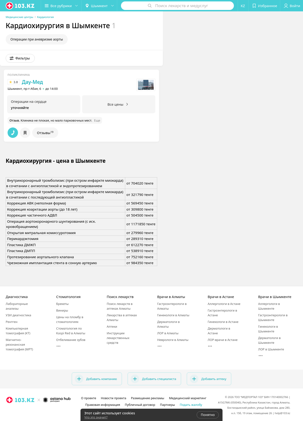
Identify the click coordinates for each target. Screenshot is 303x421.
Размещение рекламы (147, 398)
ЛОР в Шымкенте (271, 349)
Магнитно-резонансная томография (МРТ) (19, 344)
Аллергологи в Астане (224, 304)
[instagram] (9, 410)
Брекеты (62, 304)
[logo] (20, 5)
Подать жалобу (191, 405)
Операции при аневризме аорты (36, 39)
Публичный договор (140, 405)
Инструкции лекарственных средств (118, 338)
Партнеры (167, 405)
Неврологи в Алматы (172, 340)
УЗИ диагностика (18, 315)
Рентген (12, 322)
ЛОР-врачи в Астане (222, 340)
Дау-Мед (32, 82)
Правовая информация (102, 405)
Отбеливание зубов (70, 340)
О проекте (88, 398)
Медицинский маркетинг (187, 398)
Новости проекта (113, 398)
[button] (61, 5)
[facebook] (16, 410)
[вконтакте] (23, 410)
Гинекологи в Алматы (173, 315)
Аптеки (112, 326)
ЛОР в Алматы (167, 333)
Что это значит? (95, 417)
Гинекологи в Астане (223, 322)
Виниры (62, 310)
